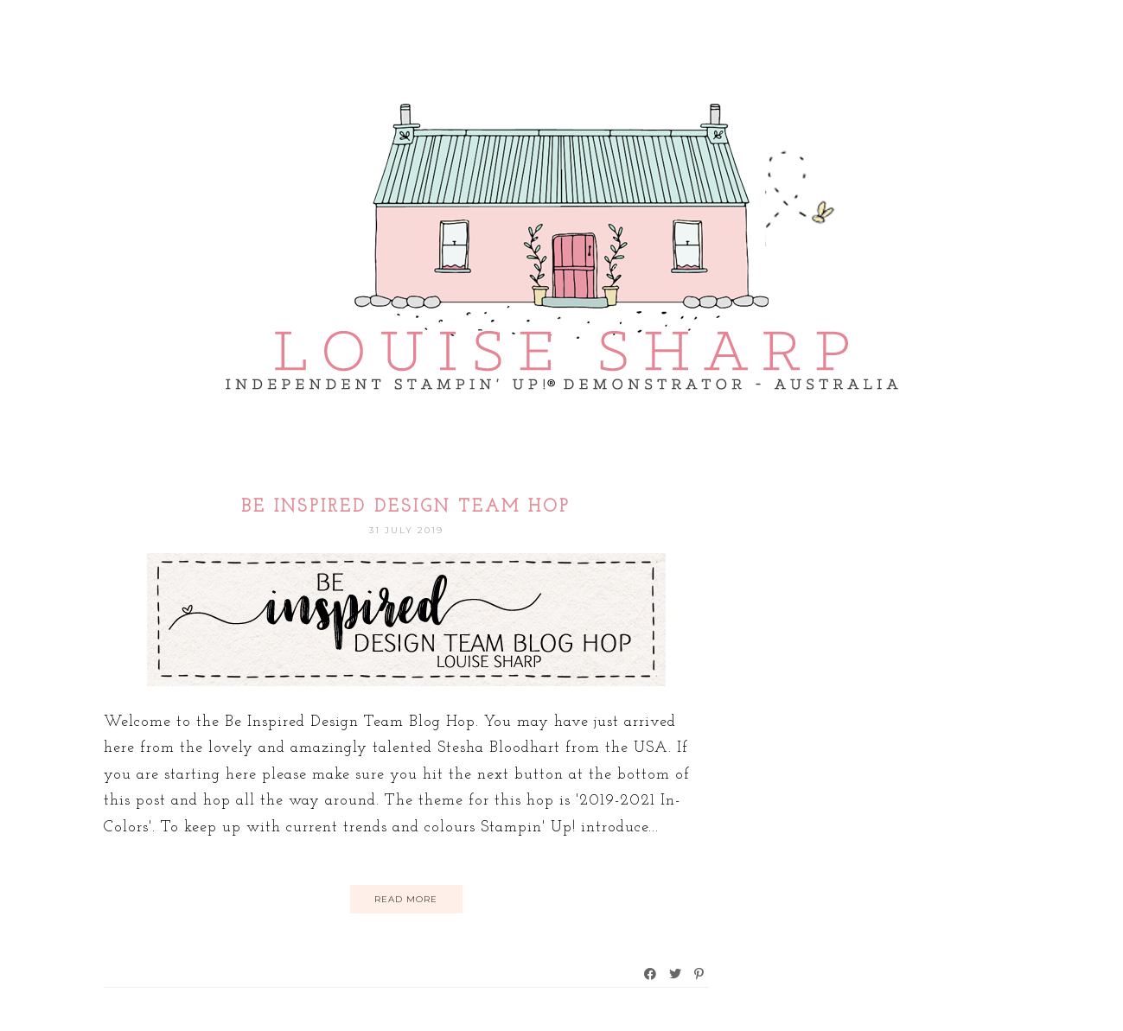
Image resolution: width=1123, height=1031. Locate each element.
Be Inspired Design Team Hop (406, 507)
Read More (405, 899)
